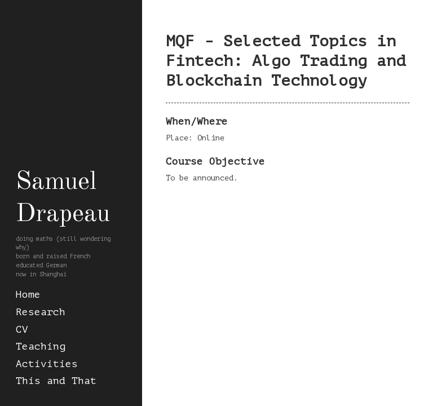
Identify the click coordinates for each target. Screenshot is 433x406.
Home (28, 294)
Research (40, 312)
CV (22, 329)
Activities (47, 364)
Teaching (40, 346)
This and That (56, 381)
